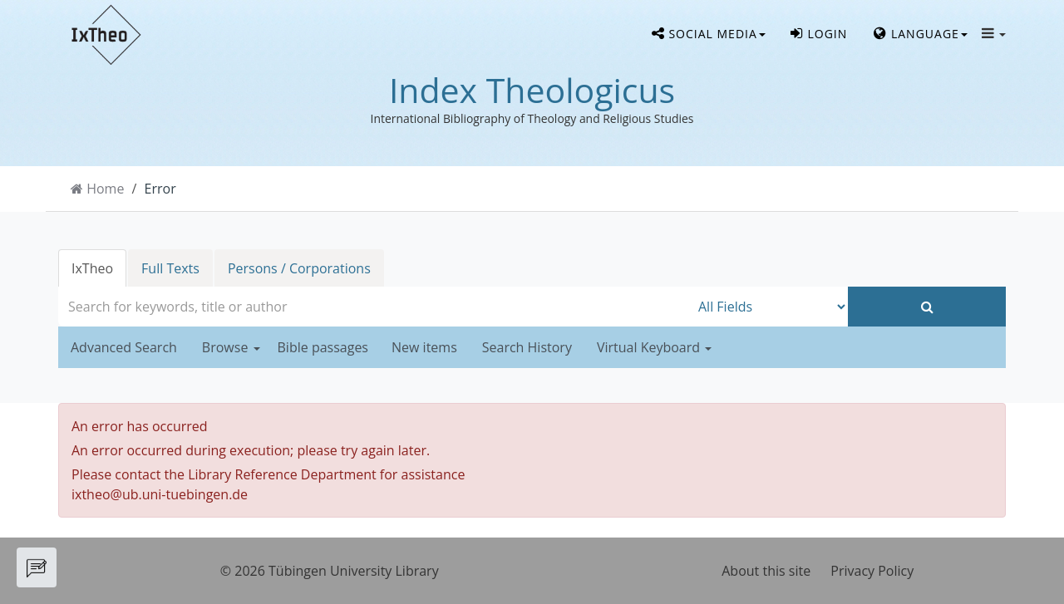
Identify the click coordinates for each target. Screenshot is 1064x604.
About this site (766, 571)
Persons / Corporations (299, 268)
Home (105, 188)
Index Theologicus (532, 89)
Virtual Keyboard (654, 347)
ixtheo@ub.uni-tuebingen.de (159, 494)
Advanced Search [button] (124, 347)
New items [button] (424, 347)
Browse (231, 347)
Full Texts (170, 268)
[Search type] (769, 307)
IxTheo (92, 268)
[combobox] (374, 307)
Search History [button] (527, 347)
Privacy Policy (872, 571)
